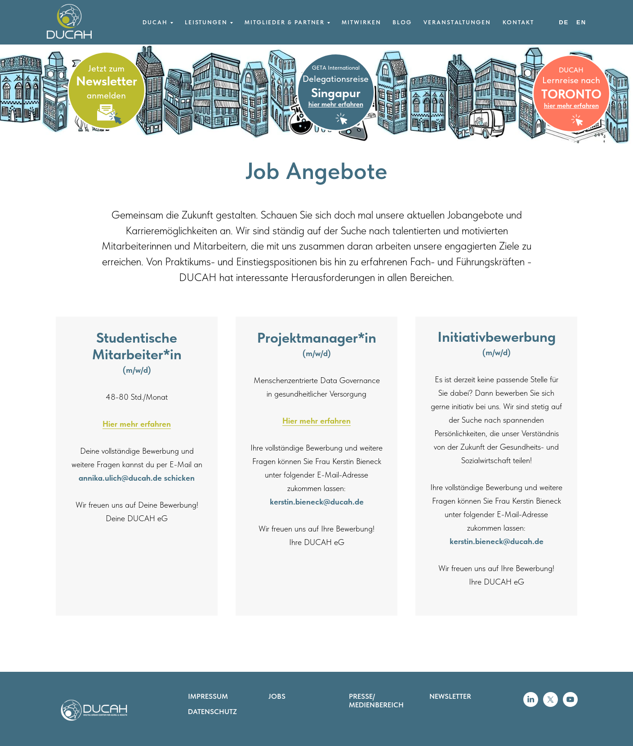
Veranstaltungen (457, 22)
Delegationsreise (336, 78)
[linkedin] (530, 704)
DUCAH (571, 70)
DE (564, 22)
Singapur (336, 92)
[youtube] (570, 704)
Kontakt (518, 22)
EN (581, 22)
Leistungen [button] (206, 22)
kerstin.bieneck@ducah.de (317, 501)
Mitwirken (361, 22)
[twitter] (550, 704)
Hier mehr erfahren (137, 424)
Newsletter (106, 81)
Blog (402, 22)
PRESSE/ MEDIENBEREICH (376, 700)
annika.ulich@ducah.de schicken (137, 477)
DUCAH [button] (155, 22)
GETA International (336, 67)
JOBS (276, 696)
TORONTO (571, 94)
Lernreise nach (571, 80)
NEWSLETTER (450, 696)
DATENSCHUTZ (212, 711)
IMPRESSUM (208, 696)
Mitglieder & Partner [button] (285, 22)
